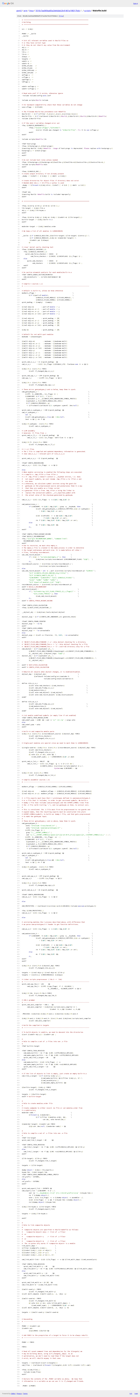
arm (25, 10)
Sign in (135, 3)
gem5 (19, 10)
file (61, 16)
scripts (87, 10)
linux (31, 10)
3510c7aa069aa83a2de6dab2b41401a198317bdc (58, 10)
